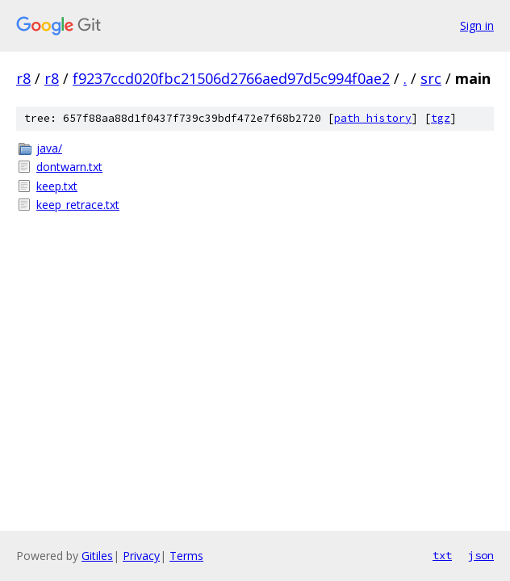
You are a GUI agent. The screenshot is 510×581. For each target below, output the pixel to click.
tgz (440, 118)
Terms (186, 555)
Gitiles (97, 555)
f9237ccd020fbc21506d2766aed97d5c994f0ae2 (231, 78)
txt (442, 555)
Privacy (141, 555)
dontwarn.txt (69, 166)
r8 (23, 78)
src (430, 78)
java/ (49, 148)
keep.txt (56, 186)
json (481, 555)
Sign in (477, 25)
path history (373, 118)
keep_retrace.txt (77, 204)
